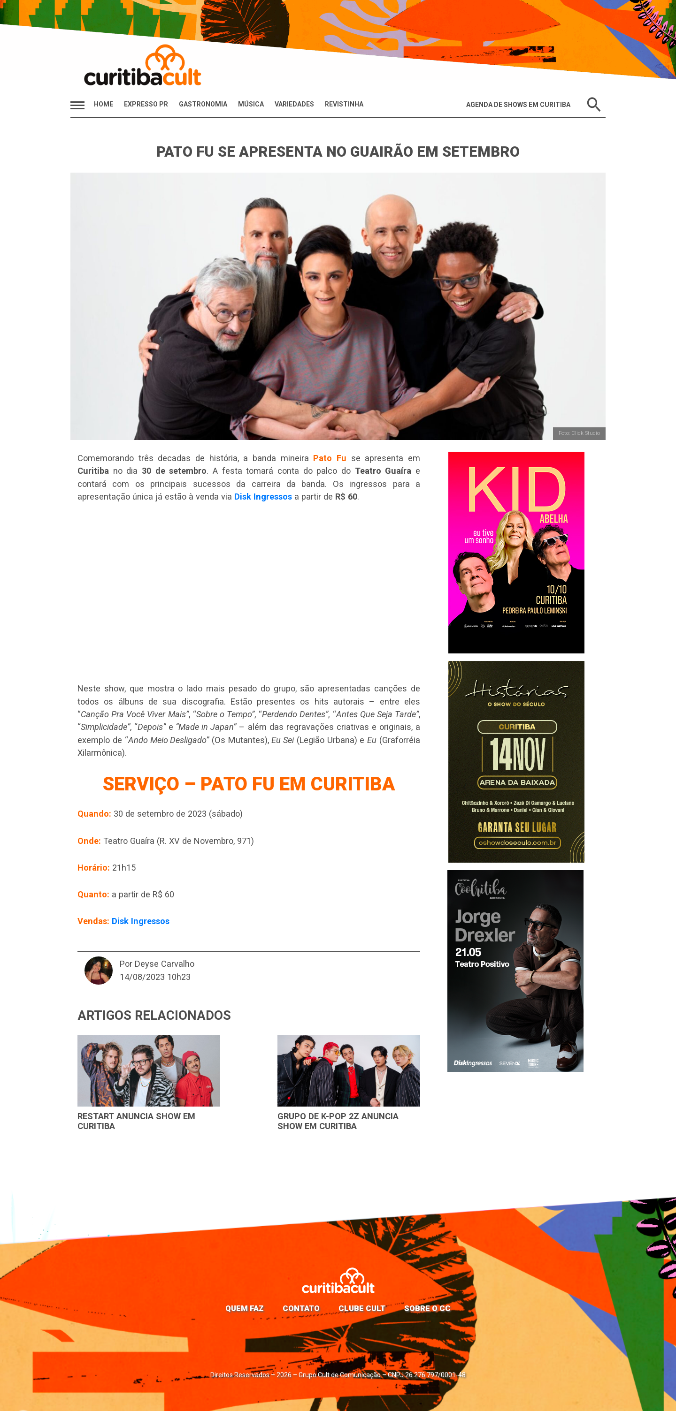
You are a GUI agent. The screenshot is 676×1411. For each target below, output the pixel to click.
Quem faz (244, 1308)
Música (251, 104)
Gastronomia (203, 104)
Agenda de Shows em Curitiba (518, 104)
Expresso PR (146, 104)
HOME (103, 104)
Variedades (294, 104)
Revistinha (344, 104)
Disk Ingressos (263, 496)
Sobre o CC (427, 1308)
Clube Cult (361, 1308)
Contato (301, 1308)
